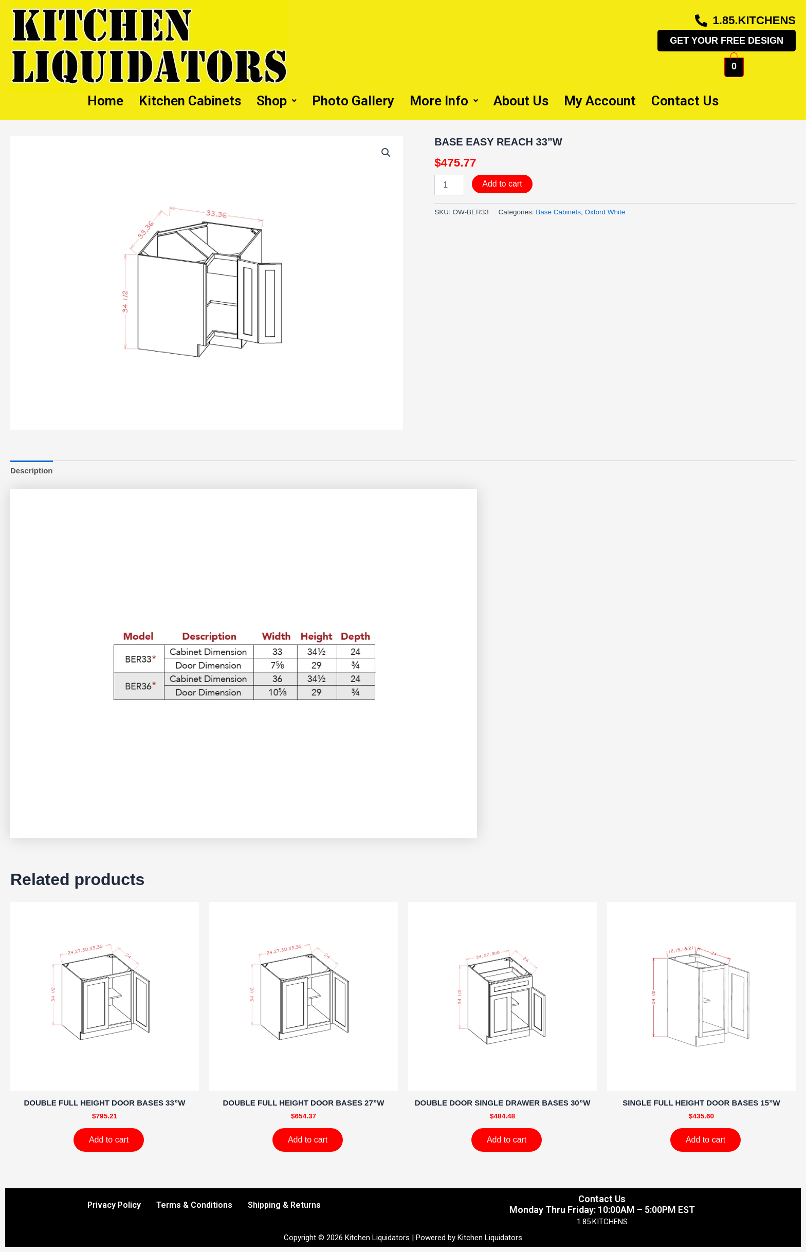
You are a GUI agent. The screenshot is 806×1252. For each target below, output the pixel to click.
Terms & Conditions (194, 1205)
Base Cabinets (558, 212)
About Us (520, 100)
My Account (600, 100)
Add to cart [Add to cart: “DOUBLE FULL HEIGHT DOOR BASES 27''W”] (307, 1139)
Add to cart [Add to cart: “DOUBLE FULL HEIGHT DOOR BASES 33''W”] (109, 1139)
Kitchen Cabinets (190, 100)
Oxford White (605, 212)
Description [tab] (31, 470)
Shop (277, 100)
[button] (386, 152)
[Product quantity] (449, 185)
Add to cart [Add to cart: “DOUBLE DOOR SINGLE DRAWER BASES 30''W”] (506, 1139)
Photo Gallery (353, 100)
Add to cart (502, 183)
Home (105, 100)
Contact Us (685, 100)
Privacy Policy (114, 1205)
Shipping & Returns (284, 1205)
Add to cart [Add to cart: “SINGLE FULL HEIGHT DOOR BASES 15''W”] (705, 1139)
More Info (444, 100)
